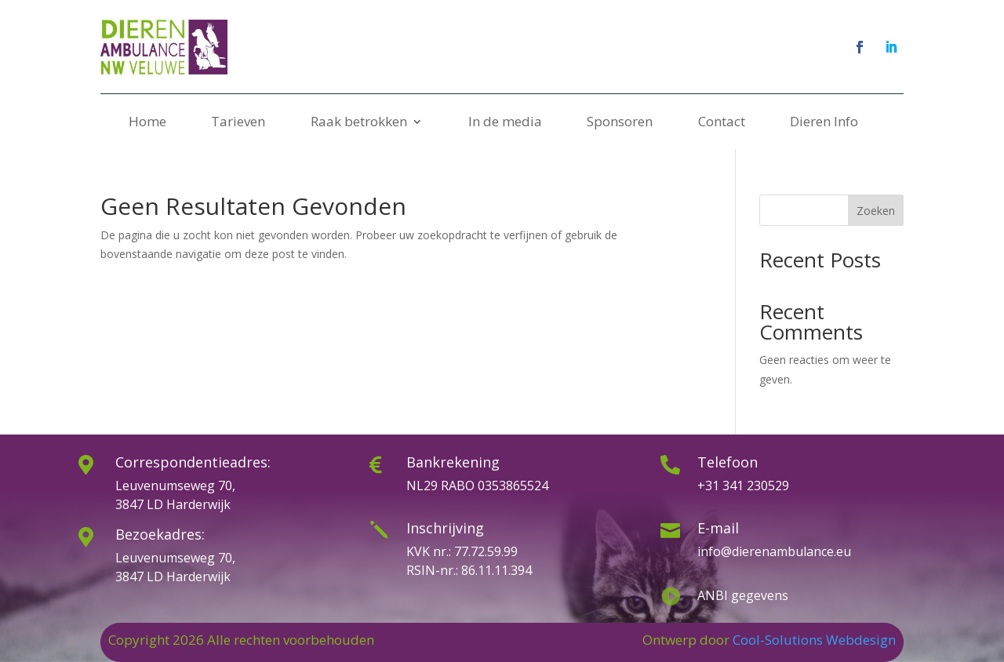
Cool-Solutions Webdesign (814, 640)
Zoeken (876, 210)
